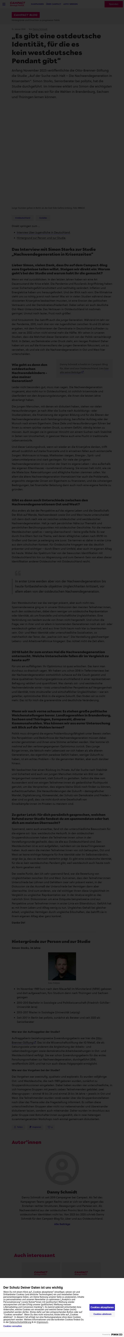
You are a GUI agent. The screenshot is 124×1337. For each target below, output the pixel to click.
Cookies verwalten (12, 1326)
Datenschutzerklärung (20, 1322)
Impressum (42, 1322)
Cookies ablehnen (103, 1314)
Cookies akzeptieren (102, 1307)
